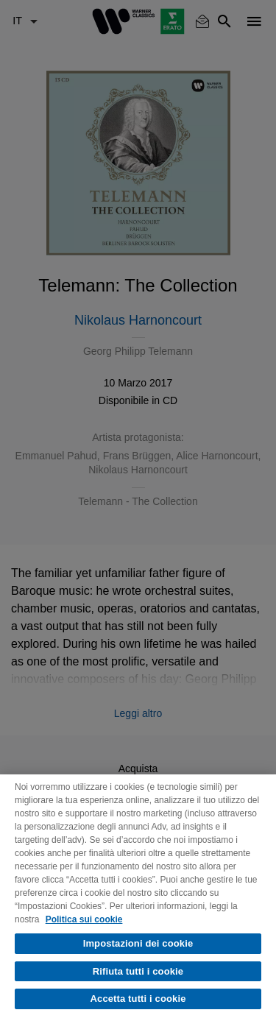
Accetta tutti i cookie (138, 998)
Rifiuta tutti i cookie (138, 971)
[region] (138, 897)
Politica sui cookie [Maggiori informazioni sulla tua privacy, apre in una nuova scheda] (84, 919)
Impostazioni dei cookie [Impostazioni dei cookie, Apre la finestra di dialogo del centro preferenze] (138, 943)
